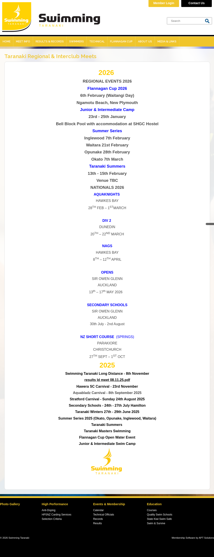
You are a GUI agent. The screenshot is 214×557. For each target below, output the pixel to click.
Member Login (163, 3)
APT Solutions (206, 537)
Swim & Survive (156, 523)
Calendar (98, 510)
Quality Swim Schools (159, 514)
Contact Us (196, 3)
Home (6, 41)
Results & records (50, 41)
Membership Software (183, 537)
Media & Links (166, 41)
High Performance (55, 504)
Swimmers (76, 41)
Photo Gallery (10, 504)
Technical (97, 41)
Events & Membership (109, 504)
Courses (152, 510)
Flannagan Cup (121, 41)
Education (154, 504)
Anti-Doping (48, 510)
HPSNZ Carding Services (56, 514)
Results (97, 523)
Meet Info (23, 41)
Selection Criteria (52, 519)
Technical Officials (103, 514)
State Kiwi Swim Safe (159, 519)
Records (98, 519)
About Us (145, 41)
